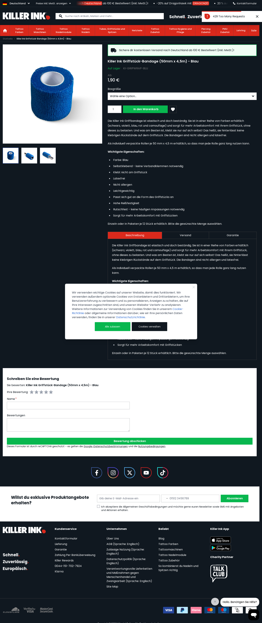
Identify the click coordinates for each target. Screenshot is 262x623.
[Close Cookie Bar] (194, 287)
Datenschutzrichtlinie (130, 317)
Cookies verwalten (149, 326)
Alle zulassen (112, 326)
